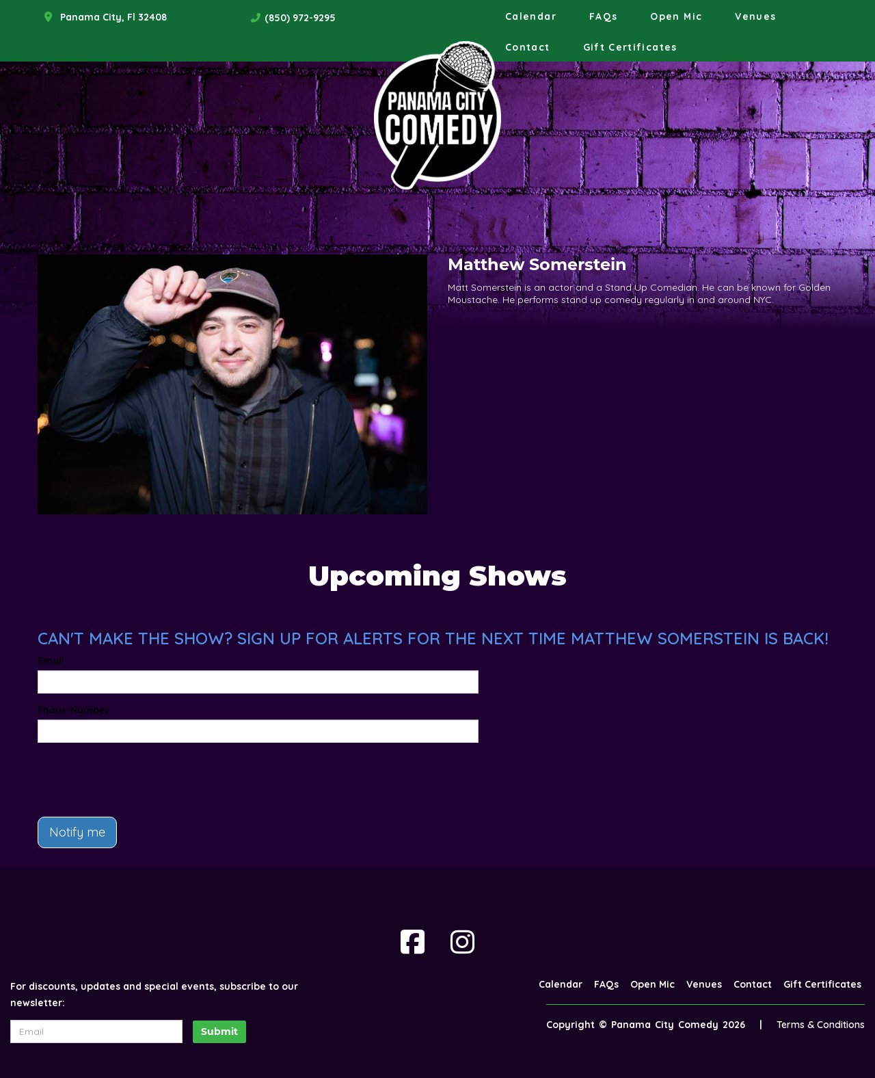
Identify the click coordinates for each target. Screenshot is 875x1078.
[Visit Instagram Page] (462, 942)
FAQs (603, 16)
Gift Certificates (630, 47)
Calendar (530, 16)
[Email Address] (96, 1031)
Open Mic (676, 16)
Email (51, 661)
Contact (527, 47)
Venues (755, 16)
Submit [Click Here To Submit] (219, 1031)
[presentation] (141, 779)
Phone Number (73, 710)
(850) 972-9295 (300, 18)
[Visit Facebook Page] (413, 942)
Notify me (77, 832)
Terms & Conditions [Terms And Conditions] (821, 1024)
